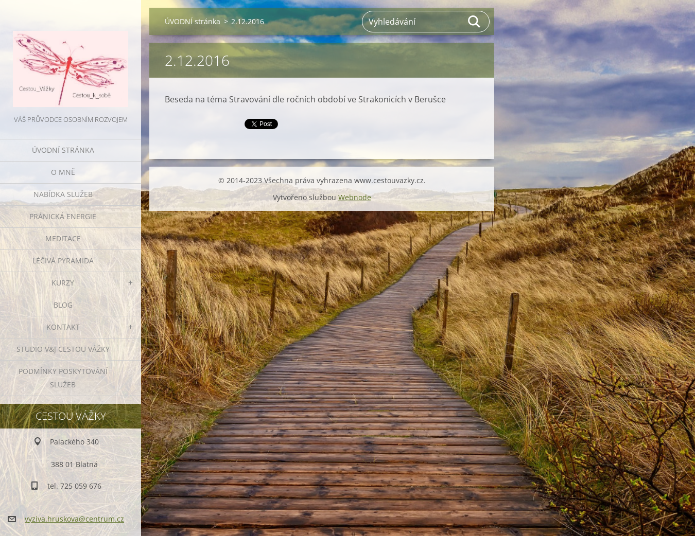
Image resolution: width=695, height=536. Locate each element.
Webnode (354, 197)
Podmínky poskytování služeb (63, 377)
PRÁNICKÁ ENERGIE (62, 216)
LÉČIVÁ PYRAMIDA (63, 260)
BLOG (63, 305)
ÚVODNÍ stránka (63, 150)
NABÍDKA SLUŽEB (63, 194)
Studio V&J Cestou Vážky (63, 349)
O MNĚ (63, 172)
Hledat (474, 21)
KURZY (62, 283)
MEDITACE (63, 238)
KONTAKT (63, 327)
